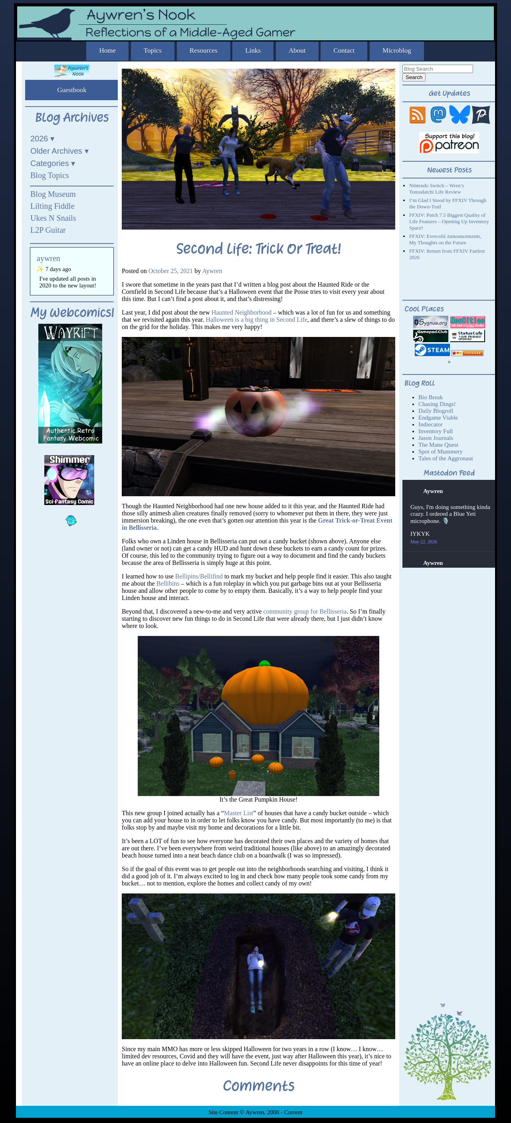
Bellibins (168, 583)
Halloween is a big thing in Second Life (256, 319)
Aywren (212, 270)
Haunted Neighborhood (242, 312)
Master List (238, 813)
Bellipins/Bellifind (199, 576)
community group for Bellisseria (305, 611)
